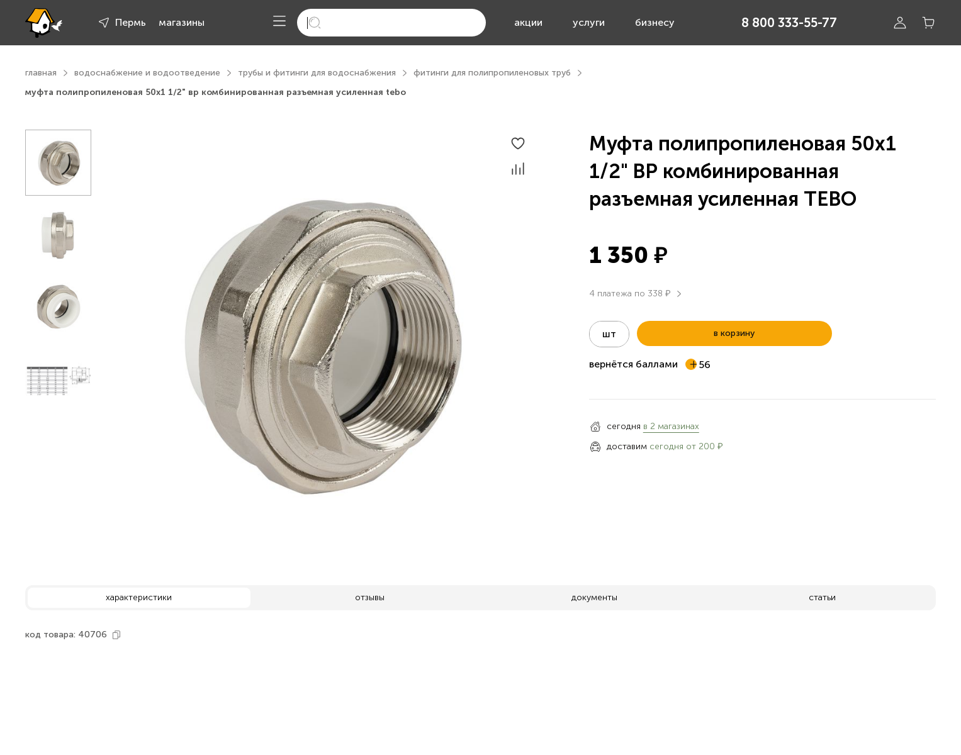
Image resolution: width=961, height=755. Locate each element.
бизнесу (655, 22)
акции (528, 22)
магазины (182, 22)
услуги (589, 22)
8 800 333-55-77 (789, 22)
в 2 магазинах (671, 426)
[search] (391, 22)
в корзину (734, 333)
